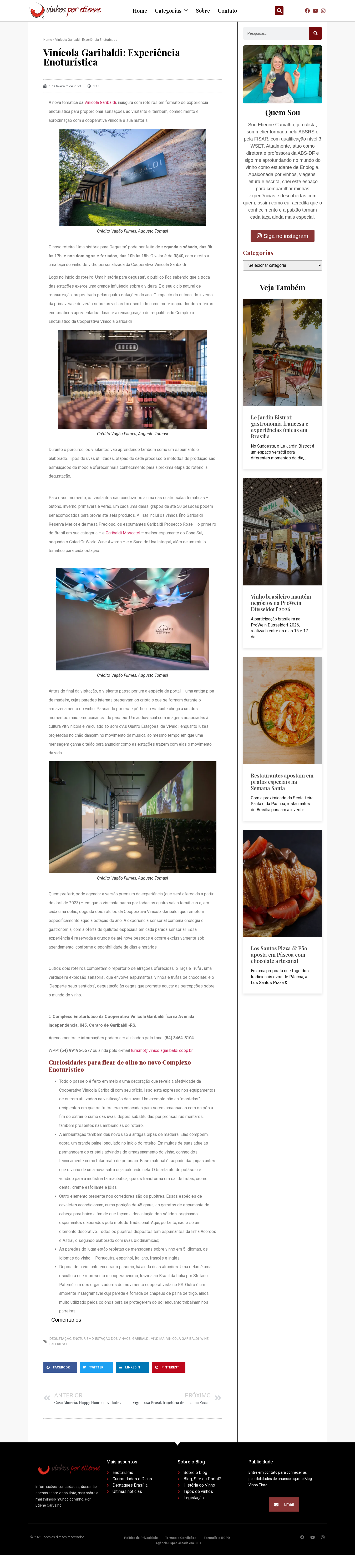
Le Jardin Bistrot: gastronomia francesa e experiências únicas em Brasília (279, 427)
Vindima (158, 1339)
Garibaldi (140, 1339)
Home (47, 40)
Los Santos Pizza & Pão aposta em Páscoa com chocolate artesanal (279, 954)
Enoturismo (83, 1339)
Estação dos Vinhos (113, 1339)
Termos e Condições (180, 1538)
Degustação (60, 1339)
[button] (279, 10)
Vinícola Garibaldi (100, 102)
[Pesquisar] (315, 33)
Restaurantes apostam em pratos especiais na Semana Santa (282, 781)
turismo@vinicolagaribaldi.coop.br (162, 1050)
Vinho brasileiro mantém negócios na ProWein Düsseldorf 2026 (281, 603)
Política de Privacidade (141, 1538)
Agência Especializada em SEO (178, 1543)
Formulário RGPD (217, 1538)
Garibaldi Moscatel (123, 532)
